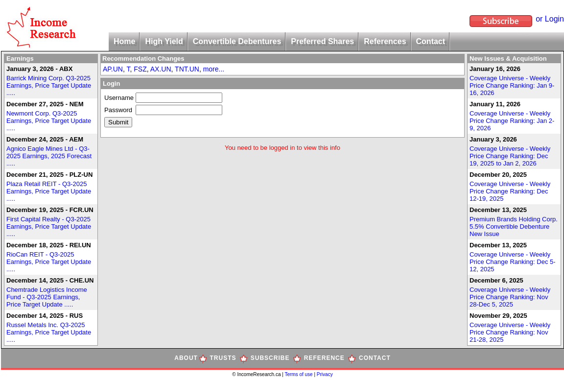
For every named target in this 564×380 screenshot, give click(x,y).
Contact (431, 41)
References (385, 41)
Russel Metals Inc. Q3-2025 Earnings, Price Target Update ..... (48, 332)
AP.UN (113, 69)
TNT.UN (187, 69)
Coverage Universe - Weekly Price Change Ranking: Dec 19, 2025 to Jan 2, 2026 (510, 156)
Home (124, 41)
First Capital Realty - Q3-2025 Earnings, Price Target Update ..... (48, 226)
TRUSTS (223, 358)
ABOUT (186, 358)
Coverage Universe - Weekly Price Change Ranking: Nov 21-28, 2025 (510, 332)
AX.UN (160, 69)
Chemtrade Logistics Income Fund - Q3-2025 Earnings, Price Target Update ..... (46, 297)
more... (214, 69)
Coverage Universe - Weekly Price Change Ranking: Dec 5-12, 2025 (513, 262)
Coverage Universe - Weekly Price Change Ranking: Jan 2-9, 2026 (512, 121)
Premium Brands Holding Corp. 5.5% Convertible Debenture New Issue (514, 226)
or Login (550, 19)
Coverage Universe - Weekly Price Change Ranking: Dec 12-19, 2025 (510, 191)
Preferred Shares (322, 41)
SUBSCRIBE (270, 358)
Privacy (325, 374)
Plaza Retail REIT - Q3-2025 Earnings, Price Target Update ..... (48, 191)
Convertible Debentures (237, 41)
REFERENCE (324, 358)
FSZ (140, 69)
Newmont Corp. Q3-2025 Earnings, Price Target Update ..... (48, 121)
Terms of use (299, 374)
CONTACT (375, 358)
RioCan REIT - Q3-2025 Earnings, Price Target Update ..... (48, 262)
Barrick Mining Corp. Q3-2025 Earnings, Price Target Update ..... (48, 85)
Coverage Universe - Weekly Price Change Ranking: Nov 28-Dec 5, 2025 (510, 297)
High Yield (164, 41)
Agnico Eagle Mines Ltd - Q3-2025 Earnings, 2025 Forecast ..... (49, 156)
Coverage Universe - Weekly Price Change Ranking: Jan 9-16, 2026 (512, 85)
